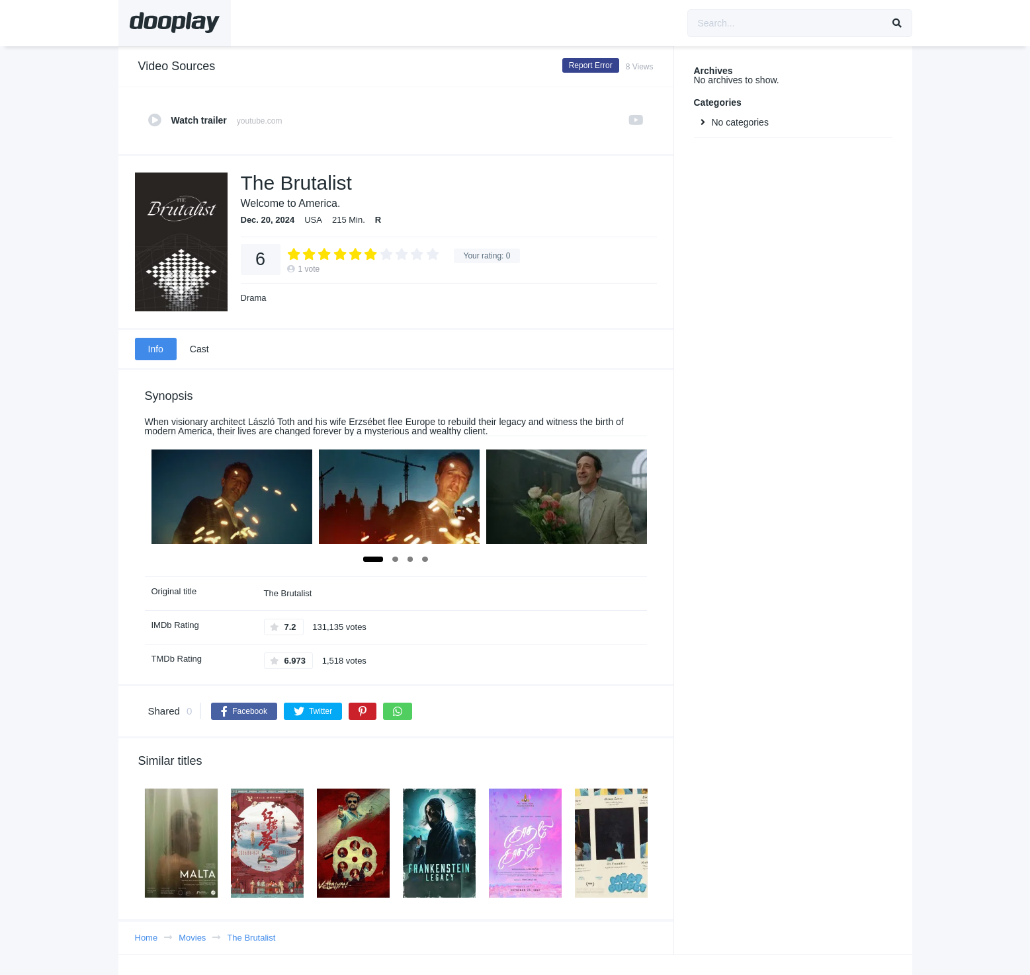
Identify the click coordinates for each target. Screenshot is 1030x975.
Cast (199, 349)
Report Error (591, 65)
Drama (254, 297)
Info (155, 349)
